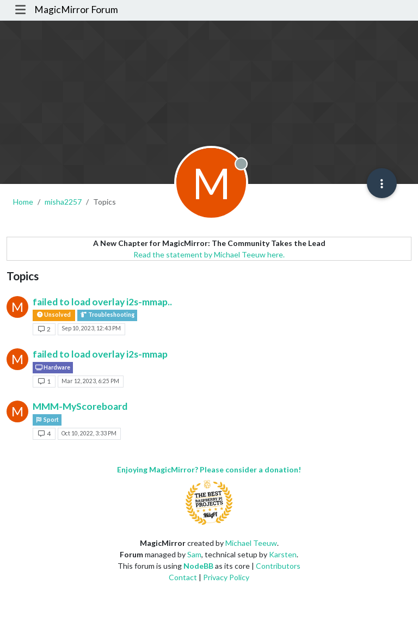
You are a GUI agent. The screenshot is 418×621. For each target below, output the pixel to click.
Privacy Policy (226, 577)
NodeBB (198, 565)
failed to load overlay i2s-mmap (100, 354)
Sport (47, 419)
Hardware (52, 367)
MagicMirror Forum (76, 9)
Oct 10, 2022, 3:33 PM (89, 433)
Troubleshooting (107, 314)
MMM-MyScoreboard (80, 406)
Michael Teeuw (251, 543)
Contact (183, 577)
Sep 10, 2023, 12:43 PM (91, 328)
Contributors (278, 565)
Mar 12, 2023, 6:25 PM (90, 381)
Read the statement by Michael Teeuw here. (209, 254)
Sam (194, 554)
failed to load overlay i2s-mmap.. (102, 302)
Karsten (283, 554)
